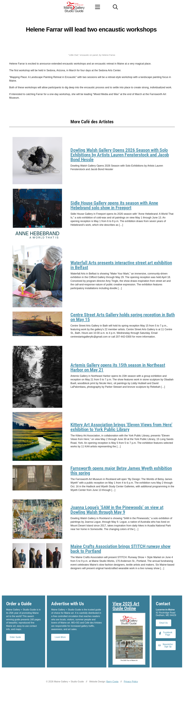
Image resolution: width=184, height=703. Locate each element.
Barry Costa (112, 681)
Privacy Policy (131, 681)
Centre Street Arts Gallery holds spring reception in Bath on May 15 (122, 317)
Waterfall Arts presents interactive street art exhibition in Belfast (121, 265)
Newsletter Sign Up (165, 645)
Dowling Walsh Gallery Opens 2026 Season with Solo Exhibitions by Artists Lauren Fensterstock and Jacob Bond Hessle (119, 154)
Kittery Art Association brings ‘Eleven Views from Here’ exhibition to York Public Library (121, 427)
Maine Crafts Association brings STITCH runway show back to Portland (120, 548)
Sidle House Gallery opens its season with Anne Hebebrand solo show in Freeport (114, 205)
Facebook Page (165, 633)
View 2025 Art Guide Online (126, 606)
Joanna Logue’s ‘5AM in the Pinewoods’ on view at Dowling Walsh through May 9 (116, 509)
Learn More (60, 637)
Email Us (163, 622)
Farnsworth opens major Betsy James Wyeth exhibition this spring (121, 470)
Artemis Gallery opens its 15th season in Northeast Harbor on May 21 (117, 367)
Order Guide (15, 637)
